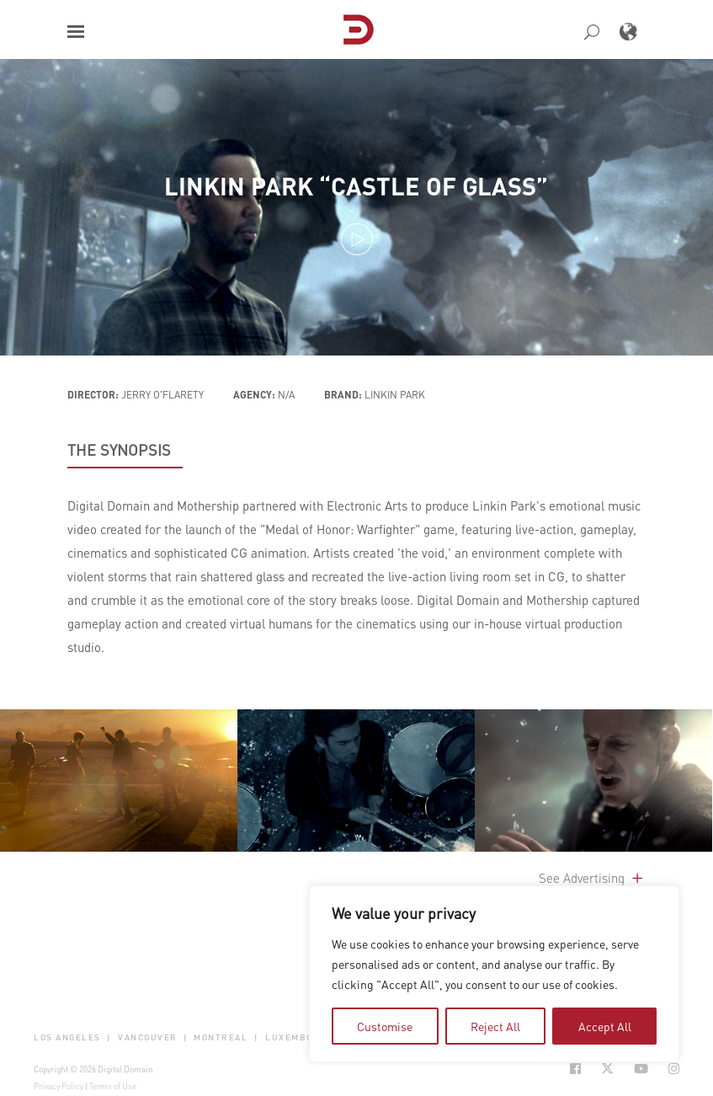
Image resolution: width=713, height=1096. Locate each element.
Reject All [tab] (495, 1026)
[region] (494, 973)
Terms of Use (112, 1086)
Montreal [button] (220, 1036)
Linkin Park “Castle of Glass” (356, 186)
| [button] (109, 1036)
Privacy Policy (58, 1086)
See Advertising (592, 877)
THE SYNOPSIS (119, 449)
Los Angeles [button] (67, 1036)
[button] (75, 31)
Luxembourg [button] (299, 1036)
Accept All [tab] (604, 1026)
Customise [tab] (384, 1026)
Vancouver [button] (148, 1036)
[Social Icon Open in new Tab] (575, 1068)
